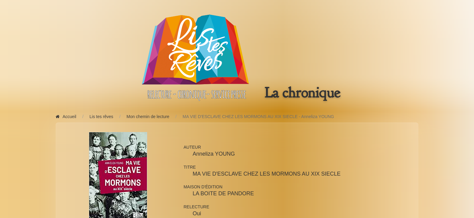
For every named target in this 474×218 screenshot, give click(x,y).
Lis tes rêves (101, 116)
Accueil (66, 116)
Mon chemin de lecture (148, 116)
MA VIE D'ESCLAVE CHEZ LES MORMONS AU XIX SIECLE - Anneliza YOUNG (258, 116)
